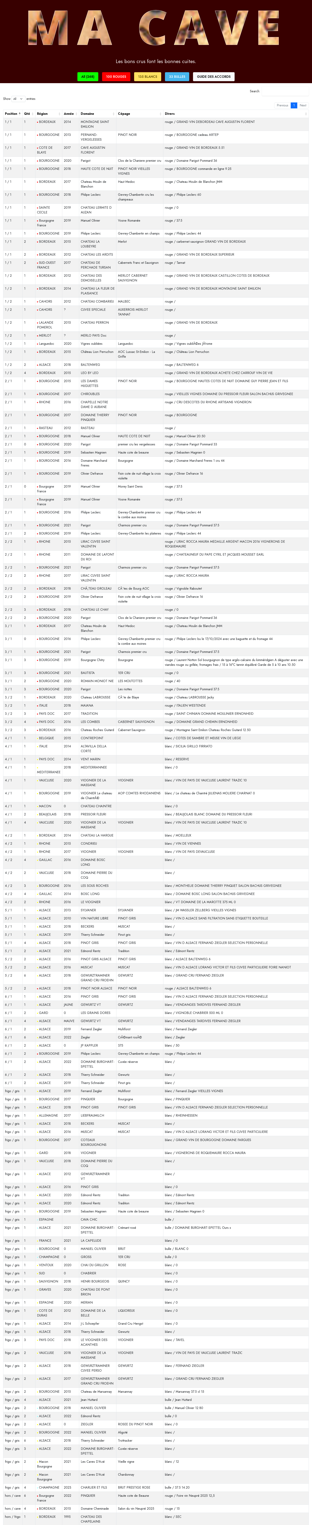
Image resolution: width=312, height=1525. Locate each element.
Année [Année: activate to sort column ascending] (69, 113)
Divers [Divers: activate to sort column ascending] (170, 113)
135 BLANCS (147, 76)
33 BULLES (177, 76)
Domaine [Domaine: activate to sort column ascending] (87, 113)
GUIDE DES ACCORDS (214, 76)
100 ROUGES (116, 76)
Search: (279, 91)
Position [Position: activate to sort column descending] (11, 113)
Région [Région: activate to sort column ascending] (42, 113)
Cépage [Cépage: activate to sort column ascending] (124, 113)
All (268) (87, 76)
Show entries (19, 99)
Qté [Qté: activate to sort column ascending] (27, 113)
